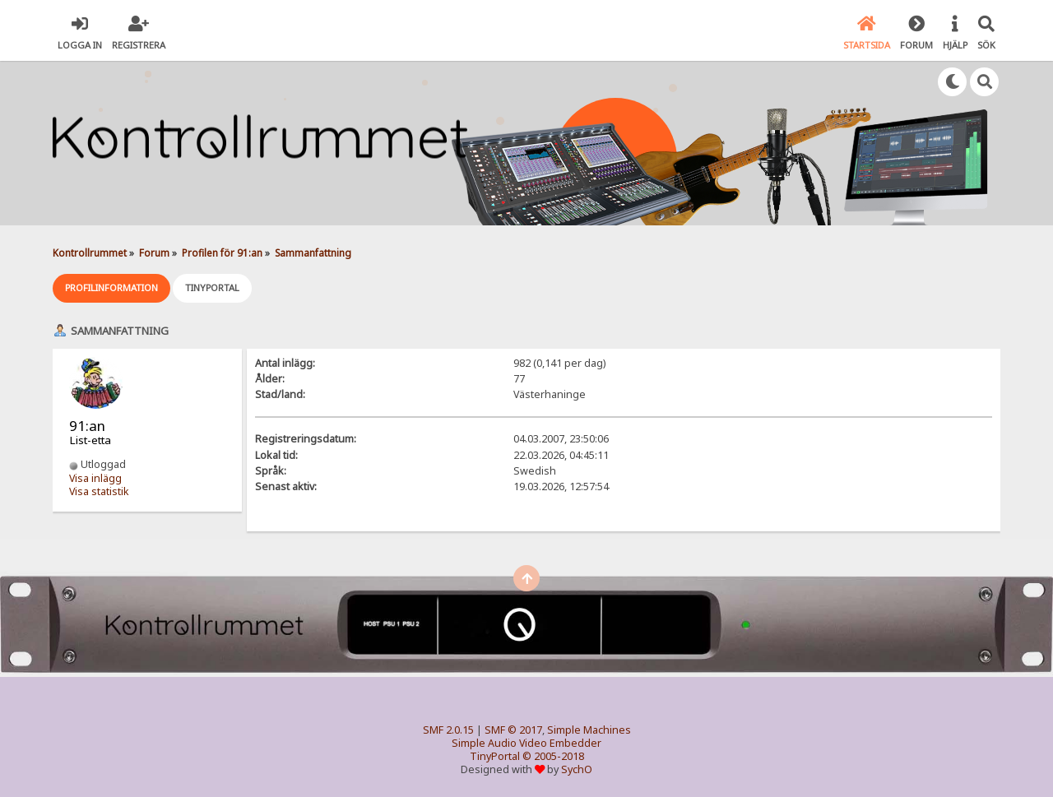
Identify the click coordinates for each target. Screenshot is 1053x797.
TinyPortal (495, 756)
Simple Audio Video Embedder (526, 743)
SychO (576, 769)
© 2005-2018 (553, 756)
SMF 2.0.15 (448, 730)
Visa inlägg (95, 478)
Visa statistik (99, 491)
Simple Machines (589, 730)
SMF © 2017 (513, 730)
